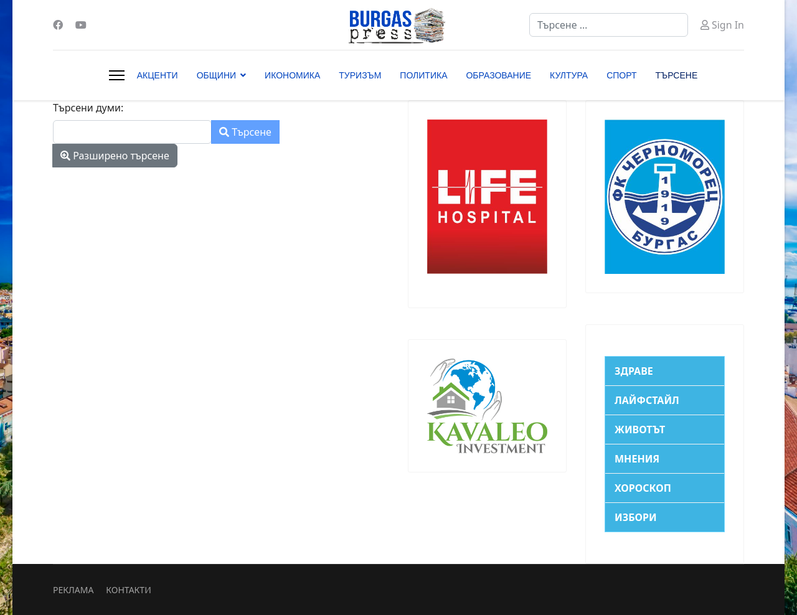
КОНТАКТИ (128, 590)
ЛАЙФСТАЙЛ (647, 400)
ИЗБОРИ (636, 517)
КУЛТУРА (569, 75)
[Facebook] (58, 25)
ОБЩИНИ (216, 75)
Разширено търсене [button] (114, 155)
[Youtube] (81, 25)
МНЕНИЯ (637, 459)
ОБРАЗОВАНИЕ (498, 75)
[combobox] (608, 25)
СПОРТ (621, 75)
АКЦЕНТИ (157, 75)
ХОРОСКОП (643, 488)
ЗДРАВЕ (634, 371)
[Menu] (117, 75)
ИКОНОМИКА (292, 75)
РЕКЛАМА (73, 590)
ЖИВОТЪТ (640, 429)
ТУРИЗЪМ (360, 75)
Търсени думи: (88, 108)
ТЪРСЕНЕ (677, 75)
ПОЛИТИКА (423, 75)
